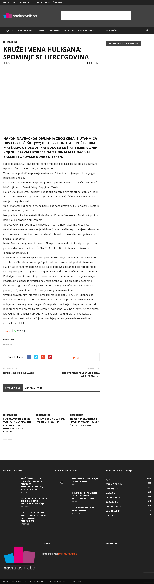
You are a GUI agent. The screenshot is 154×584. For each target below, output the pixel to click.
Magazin (69, 30)
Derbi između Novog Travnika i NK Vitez (83, 508)
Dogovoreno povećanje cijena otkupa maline (81, 374)
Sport (42, 30)
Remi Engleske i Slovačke (18, 372)
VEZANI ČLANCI (13, 388)
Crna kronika (86, 30)
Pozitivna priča (107, 30)
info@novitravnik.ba (67, 553)
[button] (147, 30)
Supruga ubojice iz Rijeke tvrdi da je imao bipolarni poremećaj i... (34, 501)
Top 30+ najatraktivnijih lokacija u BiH (85, 479)
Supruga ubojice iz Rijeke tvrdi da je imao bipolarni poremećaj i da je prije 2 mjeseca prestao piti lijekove (17, 425)
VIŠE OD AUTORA (33, 388)
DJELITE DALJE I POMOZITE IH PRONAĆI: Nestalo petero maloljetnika (84, 496)
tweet (76, 357)
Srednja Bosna (114, 483)
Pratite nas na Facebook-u (123, 43)
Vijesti (9, 30)
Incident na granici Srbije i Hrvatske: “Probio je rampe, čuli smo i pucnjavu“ (84, 422)
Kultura (55, 30)
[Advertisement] (96, 15)
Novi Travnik (112, 511)
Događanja (112, 502)
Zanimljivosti (113, 488)
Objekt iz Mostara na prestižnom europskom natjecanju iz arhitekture (33, 516)
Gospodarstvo (25, 30)
